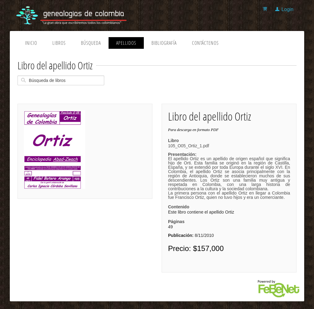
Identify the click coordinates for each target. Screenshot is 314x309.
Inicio (31, 43)
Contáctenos (205, 43)
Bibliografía (164, 43)
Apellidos (126, 43)
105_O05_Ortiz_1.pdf (229, 171)
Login (287, 9)
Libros (59, 43)
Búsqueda (91, 43)
